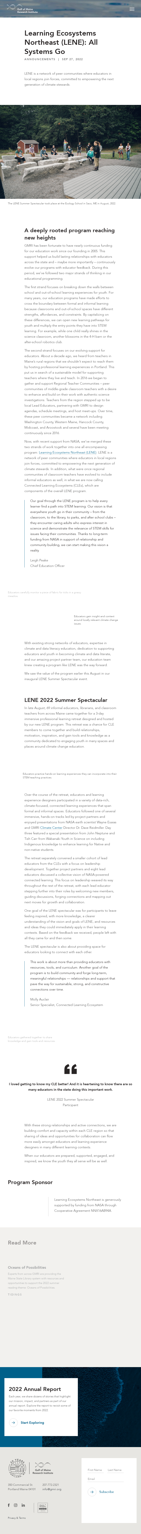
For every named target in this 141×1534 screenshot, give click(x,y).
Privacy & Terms (17, 1518)
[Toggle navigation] (132, 8)
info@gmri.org (51, 1489)
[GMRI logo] (31, 1468)
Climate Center (51, 828)
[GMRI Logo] (17, 9)
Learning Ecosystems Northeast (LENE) (67, 452)
